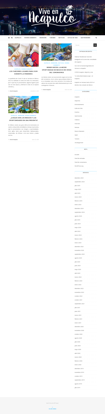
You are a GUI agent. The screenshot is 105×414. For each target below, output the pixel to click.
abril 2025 (77, 193)
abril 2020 (77, 353)
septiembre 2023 (80, 254)
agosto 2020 (78, 338)
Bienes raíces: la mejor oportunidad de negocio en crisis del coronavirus (56, 70)
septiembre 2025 (80, 181)
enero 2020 (78, 364)
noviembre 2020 (79, 330)
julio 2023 (77, 262)
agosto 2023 (78, 258)
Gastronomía (85, 37)
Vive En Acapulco (14, 91)
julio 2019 (77, 387)
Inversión (43, 37)
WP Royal (56, 403)
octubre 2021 (78, 300)
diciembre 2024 (79, 208)
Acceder (77, 154)
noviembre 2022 (79, 292)
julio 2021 (77, 307)
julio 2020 (77, 342)
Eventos (77, 112)
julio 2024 (77, 220)
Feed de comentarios (81, 162)
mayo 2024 (78, 227)
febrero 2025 (78, 201)
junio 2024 (78, 223)
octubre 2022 (78, 296)
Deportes (77, 100)
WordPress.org (79, 166)
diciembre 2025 (79, 178)
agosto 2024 (78, 216)
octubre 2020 (78, 334)
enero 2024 (78, 242)
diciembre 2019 (79, 368)
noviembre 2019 (79, 372)
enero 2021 (78, 323)
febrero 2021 (78, 319)
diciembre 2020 (79, 326)
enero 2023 (78, 284)
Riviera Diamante (30, 37)
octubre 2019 (78, 376)
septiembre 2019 (80, 380)
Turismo (52, 37)
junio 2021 (78, 311)
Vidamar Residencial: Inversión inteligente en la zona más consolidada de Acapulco (85, 59)
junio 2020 (78, 345)
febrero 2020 (78, 361)
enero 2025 (78, 204)
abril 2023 (77, 273)
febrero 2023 (78, 281)
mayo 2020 (78, 349)
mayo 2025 (78, 189)
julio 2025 (77, 185)
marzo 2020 (78, 357)
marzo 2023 (78, 277)
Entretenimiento (79, 104)
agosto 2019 (78, 384)
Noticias (62, 37)
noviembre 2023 (79, 250)
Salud (76, 135)
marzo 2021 (78, 315)
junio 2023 (78, 265)
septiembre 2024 (80, 212)
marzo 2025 (78, 197)
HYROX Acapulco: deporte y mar (84, 72)
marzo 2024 (78, 235)
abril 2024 (77, 231)
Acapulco (18, 37)
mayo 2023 (78, 269)
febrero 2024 (78, 239)
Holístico (77, 120)
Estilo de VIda (73, 37)
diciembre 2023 (79, 246)
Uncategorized (79, 142)
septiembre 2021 (80, 303)
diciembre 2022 (79, 288)
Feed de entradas (80, 158)
